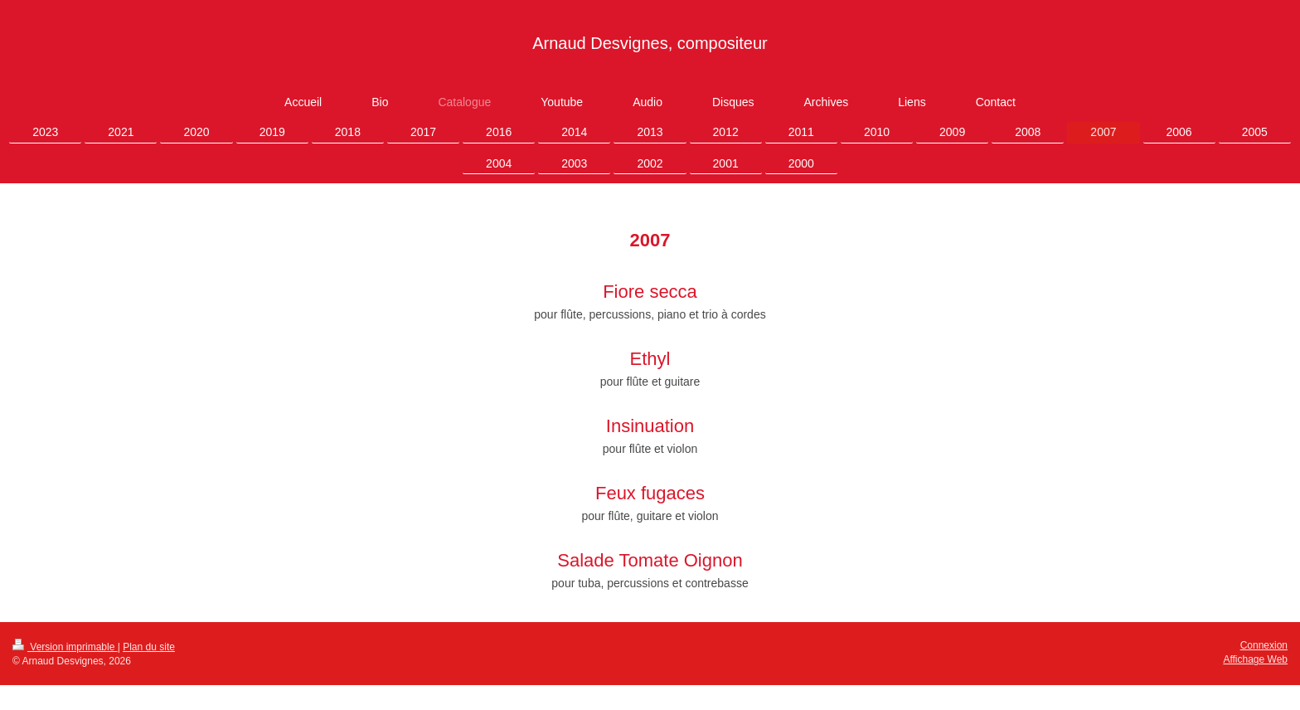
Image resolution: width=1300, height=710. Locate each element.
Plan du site (149, 647)
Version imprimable (65, 647)
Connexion (1264, 645)
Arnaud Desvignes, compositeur (649, 43)
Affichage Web (1255, 659)
